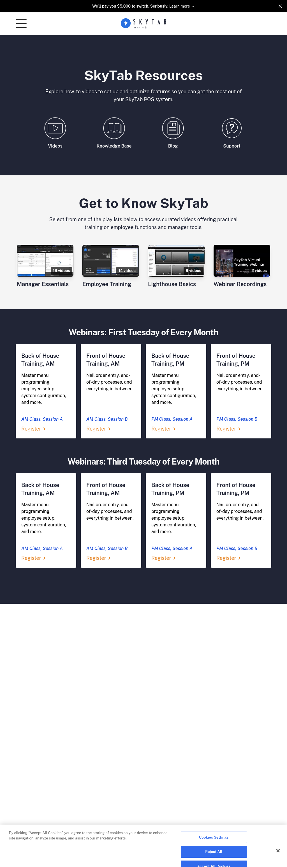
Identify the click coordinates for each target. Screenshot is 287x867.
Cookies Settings (214, 842)
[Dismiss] (280, 6)
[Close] (278, 856)
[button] (21, 23)
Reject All (213, 857)
